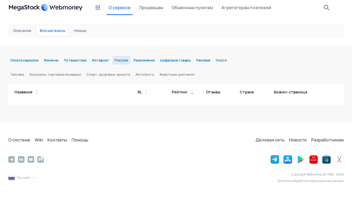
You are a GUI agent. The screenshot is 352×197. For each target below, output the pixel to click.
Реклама (203, 60)
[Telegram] (11, 159)
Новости (298, 140)
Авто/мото (144, 74)
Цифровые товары (175, 60)
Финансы (51, 60)
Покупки (121, 60)
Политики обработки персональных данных (310, 180)
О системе (19, 140)
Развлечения (144, 60)
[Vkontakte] (21, 159)
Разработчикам (327, 140)
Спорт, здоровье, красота (108, 74)
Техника (17, 74)
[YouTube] (31, 159)
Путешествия (75, 60)
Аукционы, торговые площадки (55, 74)
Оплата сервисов (24, 60)
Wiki (39, 140)
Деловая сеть (270, 140)
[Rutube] (40, 159)
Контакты (57, 140)
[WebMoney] (61, 7)
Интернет (100, 60)
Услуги (220, 60)
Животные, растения (176, 74)
